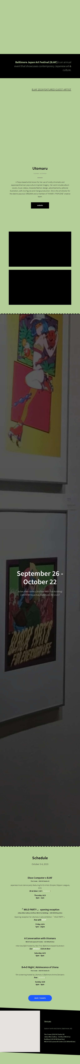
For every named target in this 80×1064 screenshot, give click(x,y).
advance (36, 948)
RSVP (44, 920)
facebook (46, 891)
